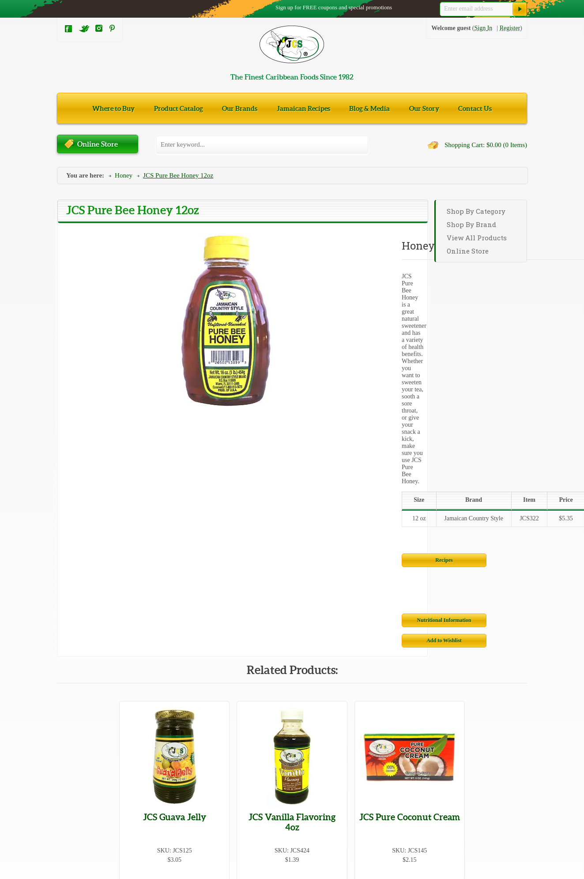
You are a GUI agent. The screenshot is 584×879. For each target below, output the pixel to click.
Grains (65, 780)
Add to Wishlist (358, 389)
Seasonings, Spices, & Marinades (304, 746)
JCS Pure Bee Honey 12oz (178, 175)
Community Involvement (426, 815)
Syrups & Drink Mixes (291, 814)
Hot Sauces (71, 830)
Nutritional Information (259, 389)
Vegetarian (70, 814)
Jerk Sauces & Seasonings (192, 814)
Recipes (258, 369)
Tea (61, 746)
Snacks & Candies (79, 763)
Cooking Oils (176, 746)
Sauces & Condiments (290, 797)
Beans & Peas (177, 713)
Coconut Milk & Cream (292, 730)
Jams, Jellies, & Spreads (87, 797)
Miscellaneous (178, 797)
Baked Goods (73, 713)
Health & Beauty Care (187, 780)
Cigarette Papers (180, 730)
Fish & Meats (177, 763)
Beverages (276, 713)
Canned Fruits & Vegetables (91, 730)
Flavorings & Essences (291, 763)
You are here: (85, 175)
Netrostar (514, 869)
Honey (123, 175)
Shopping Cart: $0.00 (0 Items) (486, 144)
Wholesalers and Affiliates (427, 796)
